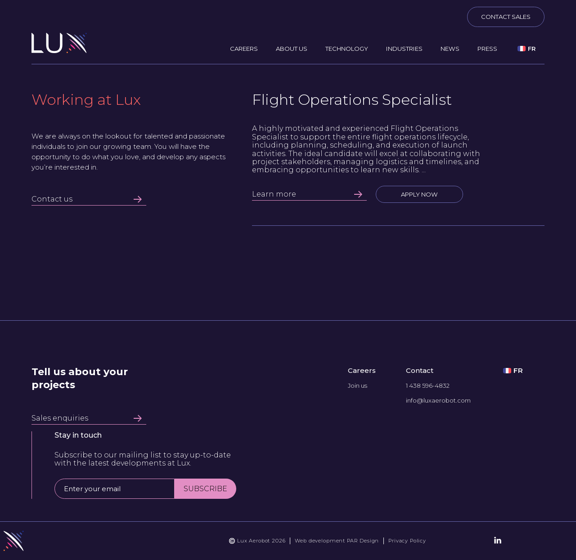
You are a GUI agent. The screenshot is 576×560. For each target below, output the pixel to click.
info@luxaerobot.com (438, 400)
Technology (346, 48)
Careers (244, 48)
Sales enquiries (87, 418)
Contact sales (506, 16)
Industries (404, 48)
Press (487, 48)
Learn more (307, 194)
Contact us (87, 199)
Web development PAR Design (337, 541)
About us (291, 48)
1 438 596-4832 (428, 386)
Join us (357, 386)
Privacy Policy (407, 541)
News (450, 48)
